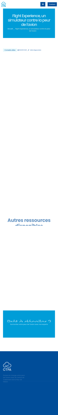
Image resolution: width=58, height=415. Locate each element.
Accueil (10, 29)
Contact (52, 4)
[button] (42, 4)
